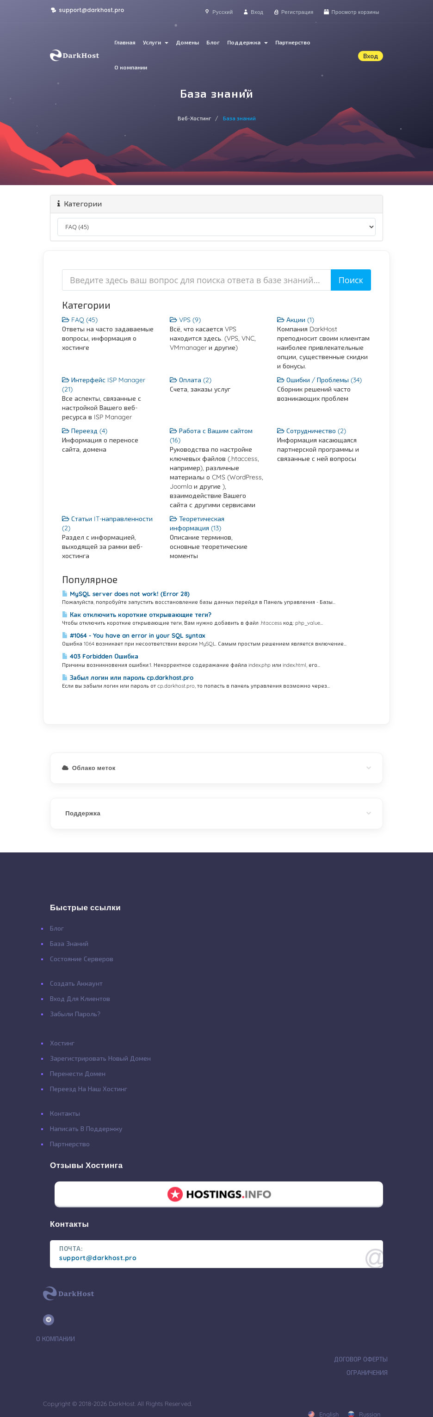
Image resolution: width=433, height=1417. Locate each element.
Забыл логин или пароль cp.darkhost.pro (127, 677)
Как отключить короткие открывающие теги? (136, 614)
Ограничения (367, 1372)
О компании (130, 67)
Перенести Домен (77, 1073)
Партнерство (292, 42)
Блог (213, 42)
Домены (187, 42)
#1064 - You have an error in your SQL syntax (133, 635)
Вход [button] (370, 56)
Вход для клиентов (80, 998)
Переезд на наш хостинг (88, 1089)
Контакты (65, 1113)
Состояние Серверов (81, 959)
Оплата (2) (190, 380)
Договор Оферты (361, 1359)
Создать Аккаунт (76, 983)
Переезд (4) (84, 431)
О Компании (55, 1338)
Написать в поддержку (86, 1129)
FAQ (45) (80, 320)
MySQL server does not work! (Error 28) (126, 593)
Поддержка (247, 42)
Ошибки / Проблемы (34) (319, 380)
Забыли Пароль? (75, 1014)
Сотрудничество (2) (311, 431)
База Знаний (69, 943)
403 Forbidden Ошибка (100, 656)
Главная (125, 42)
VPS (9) (185, 320)
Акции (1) (295, 320)
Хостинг (62, 1043)
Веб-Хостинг (194, 118)
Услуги (155, 42)
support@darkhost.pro (87, 10)
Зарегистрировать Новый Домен (100, 1058)
